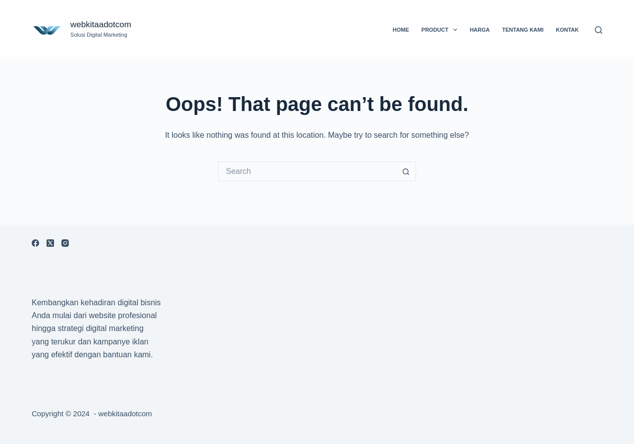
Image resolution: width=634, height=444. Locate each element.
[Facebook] (35, 243)
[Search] (598, 30)
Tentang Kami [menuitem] (523, 30)
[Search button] (406, 171)
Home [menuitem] (401, 30)
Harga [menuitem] (479, 30)
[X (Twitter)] (50, 243)
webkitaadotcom (100, 24)
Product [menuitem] (442, 30)
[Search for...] (307, 171)
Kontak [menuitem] (567, 30)
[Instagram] (65, 243)
